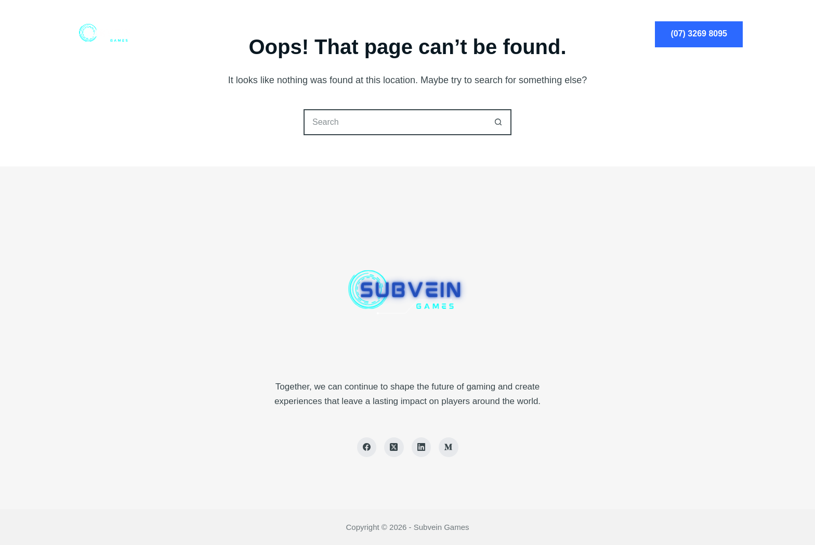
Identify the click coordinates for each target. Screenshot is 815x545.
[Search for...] (394, 122)
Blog (502, 34)
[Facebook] (367, 447)
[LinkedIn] (421, 447)
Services (373, 34)
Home (313, 34)
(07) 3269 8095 (699, 33)
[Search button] (498, 122)
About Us (442, 34)
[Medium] (448, 447)
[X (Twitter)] (394, 447)
